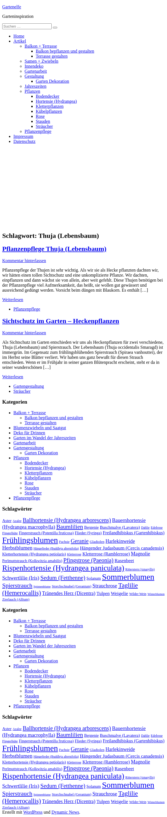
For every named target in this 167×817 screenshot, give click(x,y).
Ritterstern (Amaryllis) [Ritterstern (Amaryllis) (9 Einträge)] (140, 569)
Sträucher (44, 126)
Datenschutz (24, 141)
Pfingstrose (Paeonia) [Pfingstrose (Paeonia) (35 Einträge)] (88, 560)
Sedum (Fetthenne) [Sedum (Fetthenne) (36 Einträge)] (62, 577)
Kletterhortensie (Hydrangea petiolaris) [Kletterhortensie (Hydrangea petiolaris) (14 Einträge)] (34, 554)
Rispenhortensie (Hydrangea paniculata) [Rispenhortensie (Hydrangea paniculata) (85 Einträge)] (63, 568)
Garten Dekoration (52, 81)
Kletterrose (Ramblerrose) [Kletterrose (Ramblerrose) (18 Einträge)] (106, 554)
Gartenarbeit (36, 71)
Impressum (23, 136)
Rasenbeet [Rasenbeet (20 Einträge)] (124, 560)
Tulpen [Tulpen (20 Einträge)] (103, 593)
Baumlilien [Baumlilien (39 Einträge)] (69, 526)
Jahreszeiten (35, 86)
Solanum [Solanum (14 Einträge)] (94, 578)
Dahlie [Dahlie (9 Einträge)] (145, 527)
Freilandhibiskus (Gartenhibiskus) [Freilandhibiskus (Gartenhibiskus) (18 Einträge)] (133, 532)
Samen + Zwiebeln (41, 61)
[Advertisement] (83, 187)
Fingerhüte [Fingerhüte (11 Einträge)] (10, 533)
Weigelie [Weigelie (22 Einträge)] (119, 593)
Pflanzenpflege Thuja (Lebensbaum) (54, 248)
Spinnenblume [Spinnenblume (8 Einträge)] (42, 586)
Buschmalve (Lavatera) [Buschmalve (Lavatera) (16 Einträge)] (120, 527)
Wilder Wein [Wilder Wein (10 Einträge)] (138, 594)
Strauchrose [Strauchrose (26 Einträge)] (104, 586)
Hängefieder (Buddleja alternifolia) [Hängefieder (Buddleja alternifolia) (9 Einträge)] (56, 548)
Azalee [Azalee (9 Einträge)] (17, 521)
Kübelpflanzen (49, 111)
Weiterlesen (12, 299)
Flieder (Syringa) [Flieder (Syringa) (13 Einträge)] (88, 533)
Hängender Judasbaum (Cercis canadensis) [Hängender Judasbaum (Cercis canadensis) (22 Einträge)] (122, 548)
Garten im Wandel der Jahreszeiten (44, 437)
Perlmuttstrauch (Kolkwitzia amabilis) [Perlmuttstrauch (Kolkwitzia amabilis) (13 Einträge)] (32, 561)
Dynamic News (65, 812)
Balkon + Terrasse (41, 46)
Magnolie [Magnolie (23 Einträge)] (140, 554)
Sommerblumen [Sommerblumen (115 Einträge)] (128, 576)
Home (18, 36)
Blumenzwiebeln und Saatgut (39, 427)
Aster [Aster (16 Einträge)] (6, 520)
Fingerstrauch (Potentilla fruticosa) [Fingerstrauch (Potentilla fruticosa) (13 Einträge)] (46, 533)
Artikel (19, 41)
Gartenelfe (11, 6)
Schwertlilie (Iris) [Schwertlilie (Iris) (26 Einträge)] (20, 578)
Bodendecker (47, 96)
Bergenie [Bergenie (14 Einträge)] (91, 527)
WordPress (32, 812)
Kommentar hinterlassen (24, 260)
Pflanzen (32, 91)
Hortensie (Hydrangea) (56, 101)
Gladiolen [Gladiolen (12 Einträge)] (97, 542)
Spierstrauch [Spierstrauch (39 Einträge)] (17, 585)
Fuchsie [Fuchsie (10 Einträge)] (64, 542)
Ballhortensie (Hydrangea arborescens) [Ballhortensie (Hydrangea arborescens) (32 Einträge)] (67, 520)
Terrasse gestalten (52, 56)
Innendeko (34, 66)
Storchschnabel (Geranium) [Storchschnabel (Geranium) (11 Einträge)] (71, 586)
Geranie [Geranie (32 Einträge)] (80, 541)
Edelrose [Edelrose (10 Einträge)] (157, 528)
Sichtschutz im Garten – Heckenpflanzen (60, 321)
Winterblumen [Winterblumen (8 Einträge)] (155, 594)
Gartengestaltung (28, 386)
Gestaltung (34, 76)
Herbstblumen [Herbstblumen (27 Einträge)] (17, 548)
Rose (40, 116)
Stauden (43, 121)
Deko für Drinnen (29, 432)
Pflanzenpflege (38, 131)
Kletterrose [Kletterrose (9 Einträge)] (74, 554)
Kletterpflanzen (50, 106)
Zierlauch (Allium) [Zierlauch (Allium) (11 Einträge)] (15, 599)
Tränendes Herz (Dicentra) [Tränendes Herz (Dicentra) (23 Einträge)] (69, 593)
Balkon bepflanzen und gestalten (65, 51)
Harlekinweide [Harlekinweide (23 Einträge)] (120, 541)
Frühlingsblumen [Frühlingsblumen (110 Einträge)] (30, 540)
